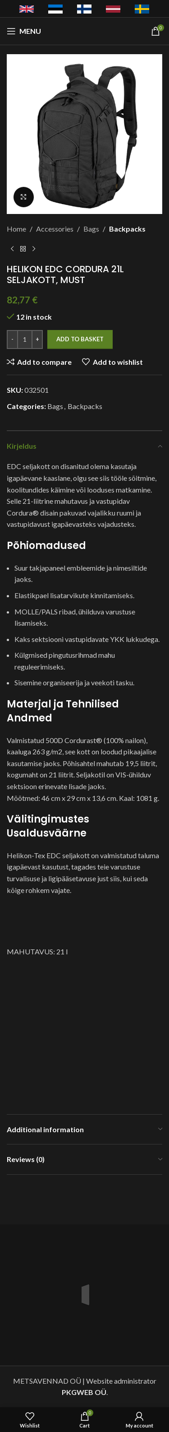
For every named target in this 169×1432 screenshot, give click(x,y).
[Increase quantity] (37, 339)
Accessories (54, 228)
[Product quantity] (25, 339)
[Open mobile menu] (24, 31)
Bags (91, 228)
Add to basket (80, 339)
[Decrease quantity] (12, 339)
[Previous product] (12, 249)
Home (16, 228)
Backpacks (127, 228)
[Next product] (33, 249)
